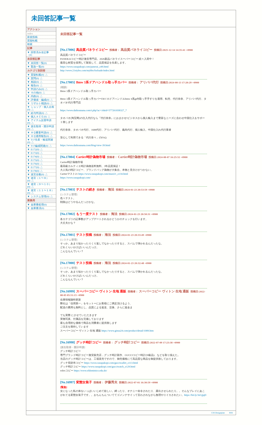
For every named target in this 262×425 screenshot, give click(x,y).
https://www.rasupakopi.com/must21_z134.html (103, 173)
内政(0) (35, 96)
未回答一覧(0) (39, 63)
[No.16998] (67, 342)
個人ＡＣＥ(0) (39, 116)
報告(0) (35, 85)
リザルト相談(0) (40, 103)
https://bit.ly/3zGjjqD (195, 394)
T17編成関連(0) (39, 145)
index (30, 33)
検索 (29, 44)
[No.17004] (67, 157)
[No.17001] (67, 234)
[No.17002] (67, 214)
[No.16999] (67, 291)
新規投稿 (32, 37)
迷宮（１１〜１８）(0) (40, 191)
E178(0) (35, 170)
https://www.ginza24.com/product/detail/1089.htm (128, 330)
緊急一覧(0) (37, 66)
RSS (231, 413)
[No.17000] (67, 263)
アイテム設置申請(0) (39, 121)
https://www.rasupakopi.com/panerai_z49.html (84, 66)
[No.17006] (67, 49)
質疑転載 (32, 40)
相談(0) (35, 81)
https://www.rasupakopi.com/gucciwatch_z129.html (108, 366)
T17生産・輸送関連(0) (40, 141)
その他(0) (36, 92)
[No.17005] (67, 82)
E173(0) (35, 152)
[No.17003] (67, 189)
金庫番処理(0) (39, 204)
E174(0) (35, 156)
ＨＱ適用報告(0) (40, 136)
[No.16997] (67, 382)
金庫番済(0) (37, 208)
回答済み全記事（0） (38, 53)
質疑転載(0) (37, 74)
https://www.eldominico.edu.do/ (90, 370)
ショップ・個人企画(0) (40, 108)
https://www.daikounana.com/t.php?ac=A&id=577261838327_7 (93, 110)
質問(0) (35, 78)
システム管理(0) (40, 196)
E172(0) (35, 149)
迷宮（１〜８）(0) (38, 179)
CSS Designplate (218, 413)
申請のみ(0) (37, 89)
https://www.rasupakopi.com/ (75, 177)
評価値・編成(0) (40, 99)
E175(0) (35, 160)
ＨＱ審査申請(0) (40, 132)
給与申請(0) (37, 113)
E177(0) (35, 167)
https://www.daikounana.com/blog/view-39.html (85, 145)
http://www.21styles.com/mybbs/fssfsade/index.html (87, 70)
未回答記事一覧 (53, 18)
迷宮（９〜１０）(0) (39, 185)
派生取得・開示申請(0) (40, 127)
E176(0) (35, 163)
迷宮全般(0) (37, 174)
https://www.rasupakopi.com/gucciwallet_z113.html (111, 362)
